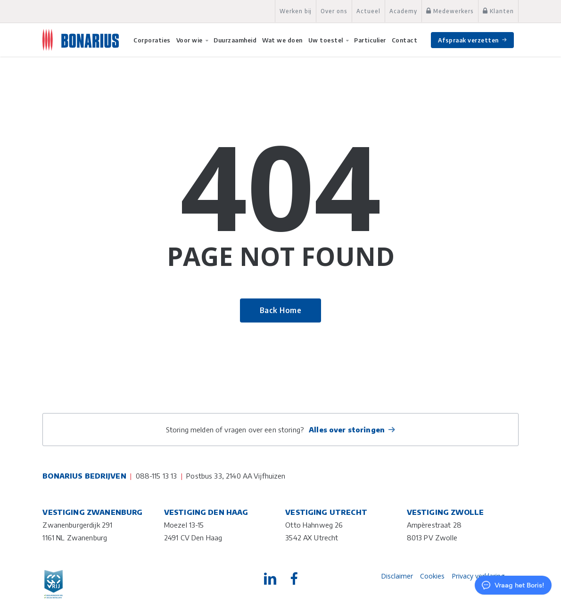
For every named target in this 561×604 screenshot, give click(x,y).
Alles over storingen (347, 429)
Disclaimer (397, 575)
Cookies (432, 575)
